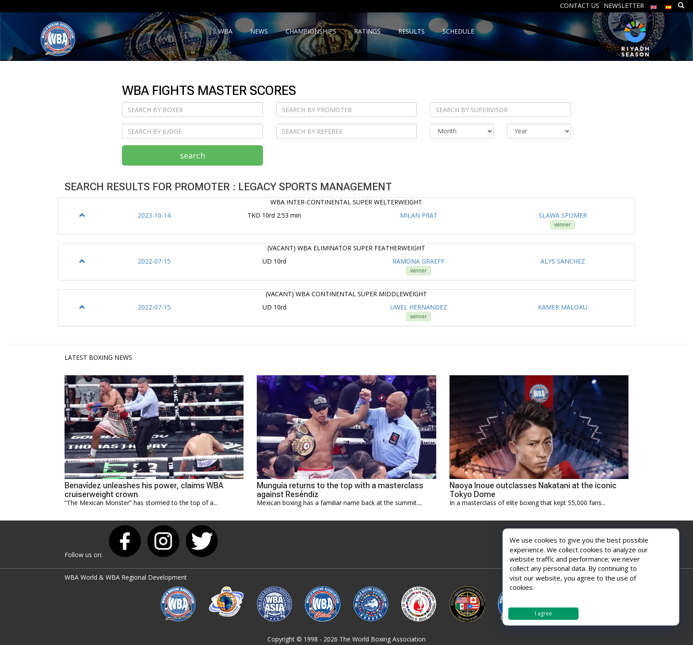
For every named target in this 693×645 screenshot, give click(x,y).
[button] (82, 215)
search (192, 155)
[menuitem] (653, 5)
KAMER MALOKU (562, 307)
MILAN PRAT (419, 215)
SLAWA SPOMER (563, 215)
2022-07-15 (154, 261)
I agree (543, 613)
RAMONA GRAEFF (418, 261)
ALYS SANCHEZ (563, 261)
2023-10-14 (154, 215)
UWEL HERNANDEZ (418, 307)
